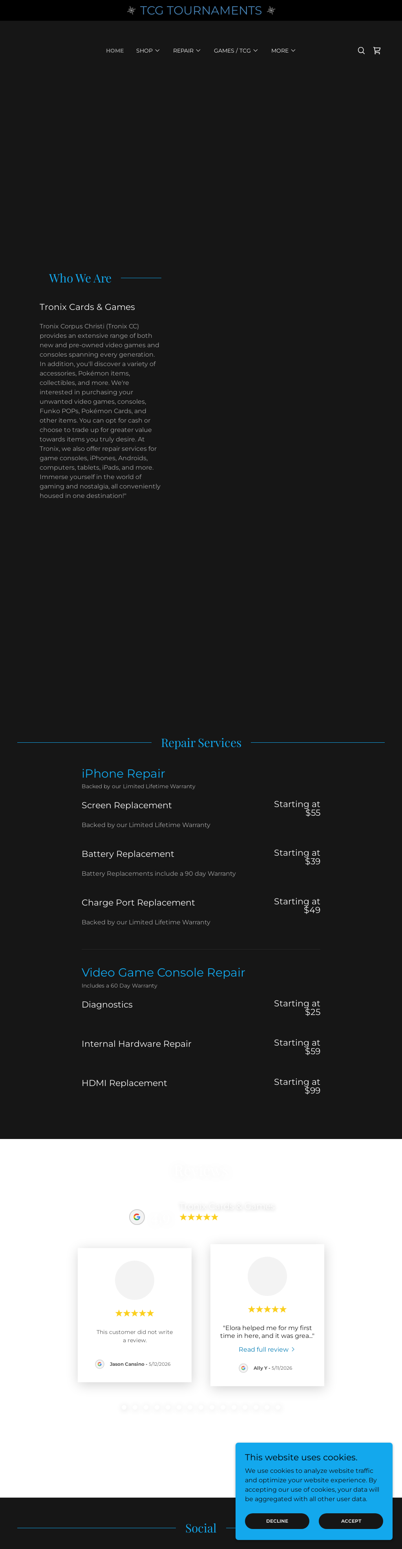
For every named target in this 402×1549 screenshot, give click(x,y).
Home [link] (115, 50)
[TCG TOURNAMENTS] (201, 10)
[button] (148, 50)
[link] (377, 50)
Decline (277, 1521)
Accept (351, 1521)
